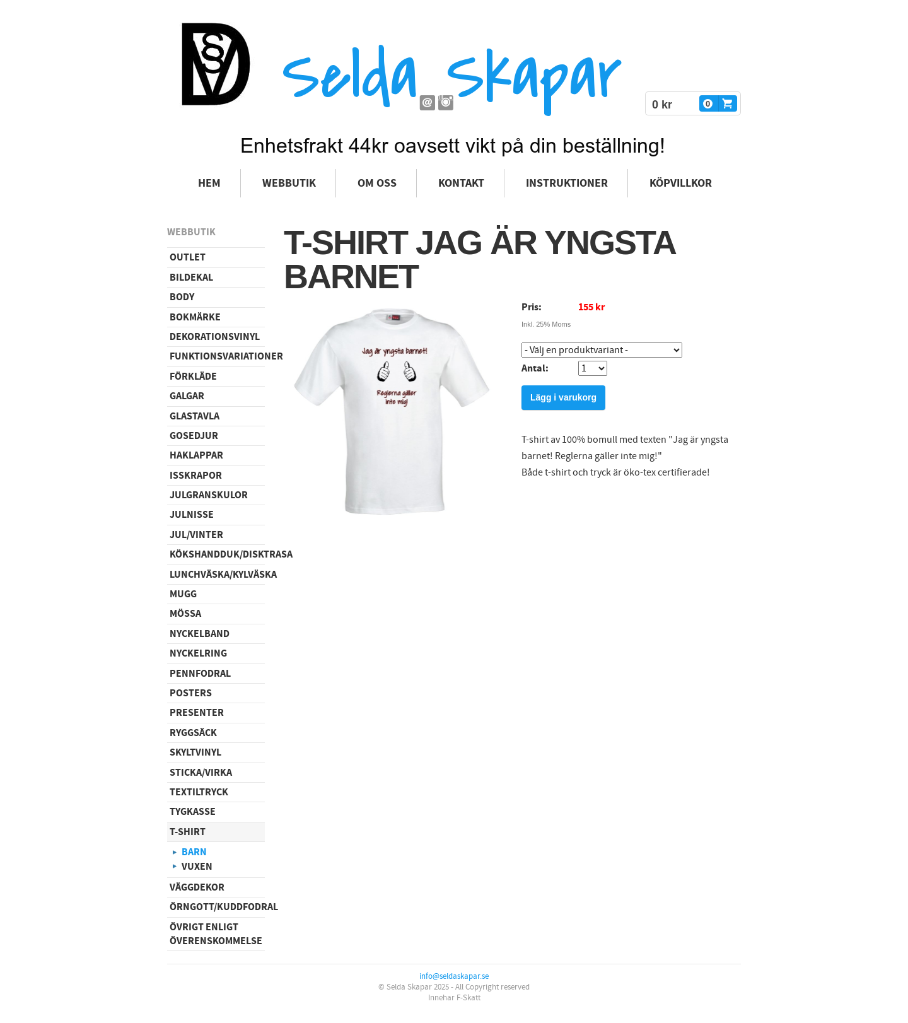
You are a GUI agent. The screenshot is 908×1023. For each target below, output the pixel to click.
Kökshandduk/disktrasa (217, 554)
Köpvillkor (680, 183)
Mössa (185, 614)
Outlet (188, 257)
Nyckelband (200, 634)
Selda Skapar (452, 76)
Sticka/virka (201, 773)
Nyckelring (198, 653)
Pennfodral (200, 674)
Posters (191, 693)
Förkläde (193, 376)
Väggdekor (197, 887)
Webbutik (289, 183)
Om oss (377, 183)
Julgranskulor (209, 495)
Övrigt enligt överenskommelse (216, 934)
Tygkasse (193, 812)
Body (182, 297)
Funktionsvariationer (217, 356)
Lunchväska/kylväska (217, 575)
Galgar (187, 396)
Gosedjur (194, 436)
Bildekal (191, 277)
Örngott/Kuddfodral (217, 907)
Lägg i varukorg (563, 397)
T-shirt (188, 832)
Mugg (183, 594)
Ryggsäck (193, 733)
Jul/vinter (196, 535)
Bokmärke (195, 317)
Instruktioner (567, 183)
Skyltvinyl (195, 752)
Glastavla (194, 416)
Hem (209, 183)
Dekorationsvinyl (215, 337)
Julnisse (192, 515)
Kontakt (461, 183)
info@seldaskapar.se (454, 976)
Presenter (197, 713)
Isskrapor (196, 475)
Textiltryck (199, 792)
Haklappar (196, 455)
